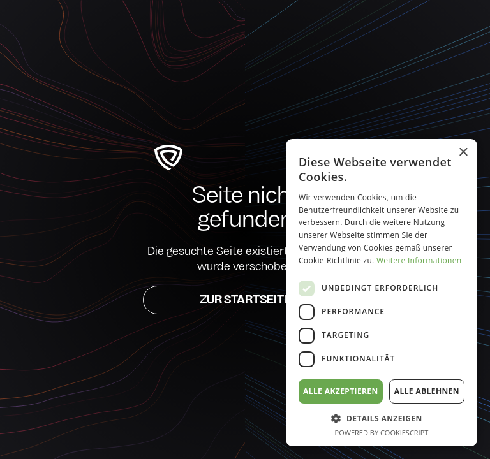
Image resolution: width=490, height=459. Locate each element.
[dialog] (381, 292)
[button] (381, 418)
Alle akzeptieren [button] (340, 391)
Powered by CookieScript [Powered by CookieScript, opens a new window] (382, 432)
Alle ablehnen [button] (426, 391)
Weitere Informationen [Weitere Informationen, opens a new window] (419, 260)
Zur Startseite (245, 300)
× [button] (463, 152)
